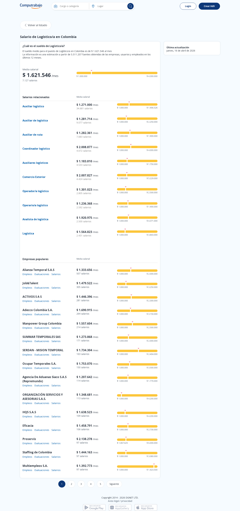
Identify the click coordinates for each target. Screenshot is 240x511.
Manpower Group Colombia (42, 323)
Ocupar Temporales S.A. (39, 364)
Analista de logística (35, 219)
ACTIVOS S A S (32, 297)
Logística (28, 233)
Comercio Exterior (34, 177)
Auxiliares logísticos (35, 163)
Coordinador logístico (36, 148)
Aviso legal (113, 501)
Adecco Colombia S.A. (37, 310)
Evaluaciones (41, 274)
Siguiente (114, 484)
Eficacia (27, 426)
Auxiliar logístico (33, 106)
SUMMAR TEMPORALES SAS (41, 337)
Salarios (56, 274)
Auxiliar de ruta (32, 134)
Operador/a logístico (35, 191)
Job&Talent (30, 283)
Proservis (29, 439)
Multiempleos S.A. (35, 466)
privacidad (126, 501)
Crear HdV (209, 6)
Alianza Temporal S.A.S (38, 270)
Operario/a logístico (35, 205)
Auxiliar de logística (35, 120)
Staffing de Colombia (37, 452)
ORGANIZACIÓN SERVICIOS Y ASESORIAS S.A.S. (42, 397)
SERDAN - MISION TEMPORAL (43, 350)
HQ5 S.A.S (29, 412)
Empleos (27, 274)
